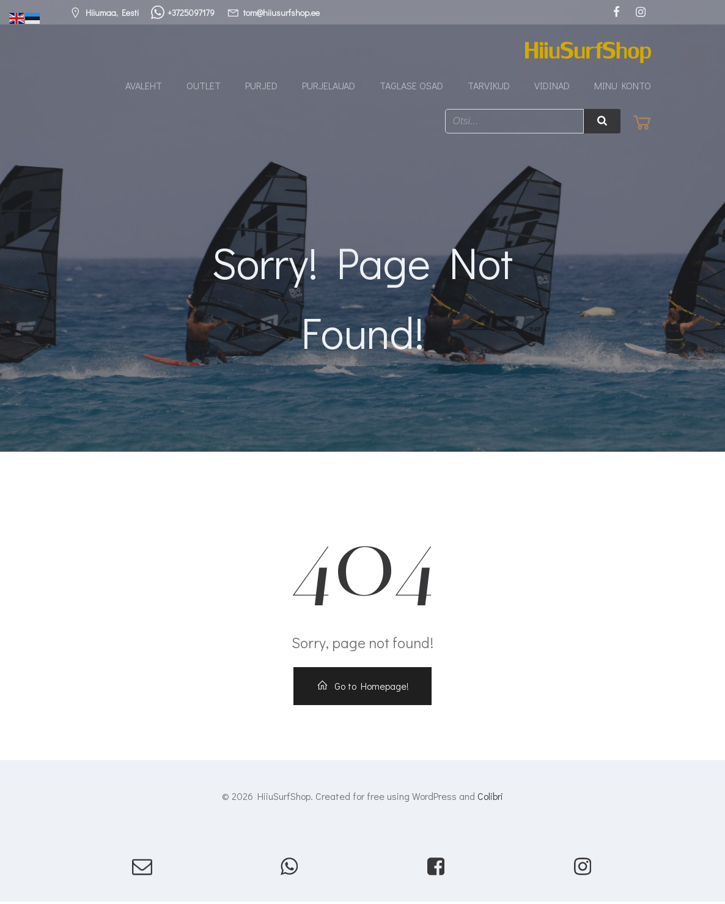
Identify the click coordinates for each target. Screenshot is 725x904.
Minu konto (622, 86)
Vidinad (552, 86)
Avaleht (143, 86)
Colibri (490, 797)
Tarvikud (489, 86)
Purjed (261, 86)
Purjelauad (328, 86)
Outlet (203, 86)
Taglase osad (411, 86)
